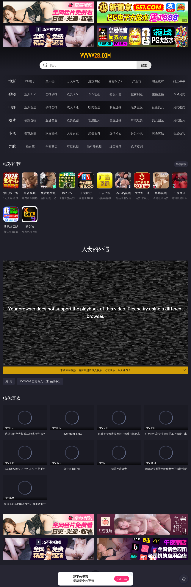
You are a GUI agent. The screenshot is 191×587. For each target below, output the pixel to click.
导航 (12, 146)
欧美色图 (73, 120)
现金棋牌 (158, 81)
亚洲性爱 (30, 107)
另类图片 (179, 120)
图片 (12, 120)
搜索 (144, 65)
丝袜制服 (137, 94)
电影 (12, 107)
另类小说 (137, 133)
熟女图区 (158, 120)
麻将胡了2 (115, 81)
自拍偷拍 (51, 94)
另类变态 (179, 107)
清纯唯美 (137, 120)
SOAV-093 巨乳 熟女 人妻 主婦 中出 (40, 381)
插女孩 (30, 146)
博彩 (12, 81)
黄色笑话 (158, 133)
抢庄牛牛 (179, 81)
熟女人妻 (115, 94)
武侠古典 (94, 133)
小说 (12, 133)
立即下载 (121, 578)
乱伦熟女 (158, 107)
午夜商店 (51, 146)
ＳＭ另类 (179, 94)
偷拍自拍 (51, 107)
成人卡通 (73, 107)
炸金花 (136, 81)
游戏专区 (94, 81)
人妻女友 (73, 133)
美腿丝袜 (115, 120)
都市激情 (30, 133)
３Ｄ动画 (94, 94)
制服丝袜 (115, 107)
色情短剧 (137, 146)
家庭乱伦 (51, 133)
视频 (12, 94)
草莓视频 (73, 146)
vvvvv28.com (95, 55)
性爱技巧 (179, 133)
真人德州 (51, 81)
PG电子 (30, 81)
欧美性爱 (94, 107)
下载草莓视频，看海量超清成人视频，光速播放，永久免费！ (123, 370)
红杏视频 (115, 146)
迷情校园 (115, 133)
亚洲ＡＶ (30, 94)
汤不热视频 (94, 146)
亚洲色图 (51, 120)
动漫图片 (94, 120)
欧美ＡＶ (73, 94)
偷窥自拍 (30, 120)
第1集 (8, 381)
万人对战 (73, 81)
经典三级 (137, 107)
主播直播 (158, 94)
